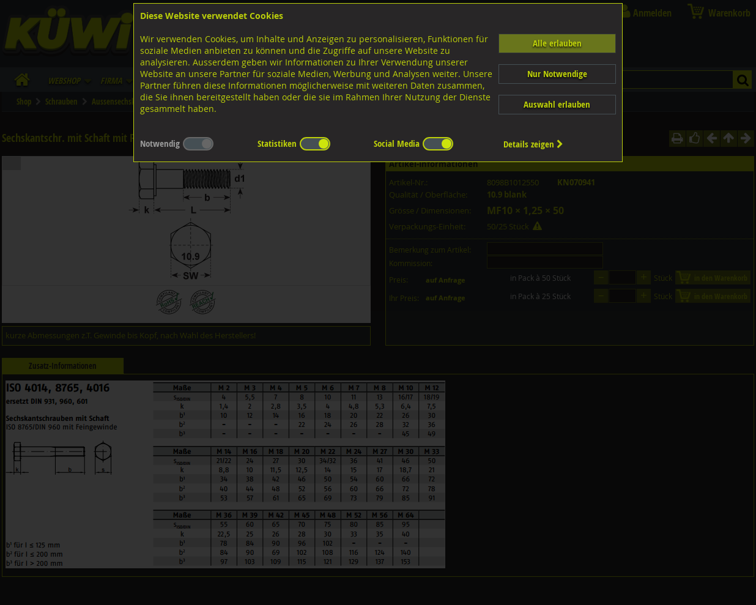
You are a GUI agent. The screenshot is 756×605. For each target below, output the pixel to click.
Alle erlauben (557, 43)
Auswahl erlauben (557, 104)
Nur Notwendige (557, 73)
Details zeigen (533, 144)
